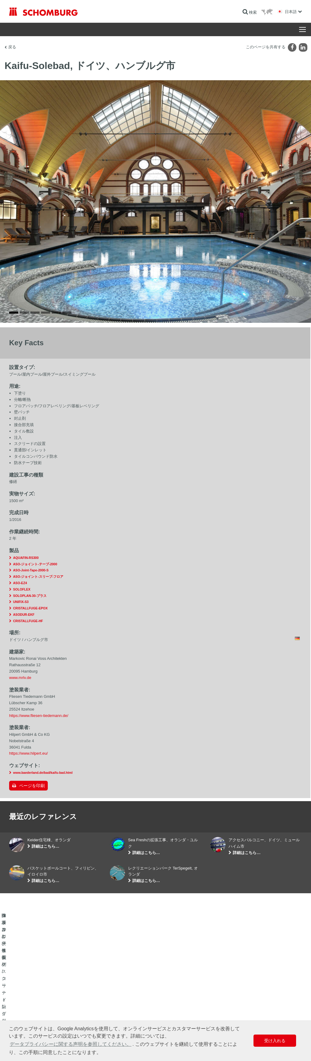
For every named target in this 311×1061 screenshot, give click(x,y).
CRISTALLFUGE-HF (28, 621)
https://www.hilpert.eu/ (28, 753)
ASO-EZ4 (20, 583)
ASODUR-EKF (23, 614)
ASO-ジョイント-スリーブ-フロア (38, 576)
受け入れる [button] (274, 1040)
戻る (12, 47)
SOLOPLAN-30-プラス (30, 596)
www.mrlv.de (20, 677)
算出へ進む (119, 999)
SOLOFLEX (21, 589)
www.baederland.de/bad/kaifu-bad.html (42, 772)
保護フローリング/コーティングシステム (42, 1017)
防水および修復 (22, 999)
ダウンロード (121, 1008)
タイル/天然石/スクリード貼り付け (37, 1008)
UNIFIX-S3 (21, 602)
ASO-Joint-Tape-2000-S (30, 570)
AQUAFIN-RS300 (26, 558)
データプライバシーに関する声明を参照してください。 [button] (70, 1044)
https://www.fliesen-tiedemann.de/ (38, 715)
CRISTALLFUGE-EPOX (30, 608)
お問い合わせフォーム (128, 1017)
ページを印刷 (32, 785)
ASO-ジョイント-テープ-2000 (35, 564)
